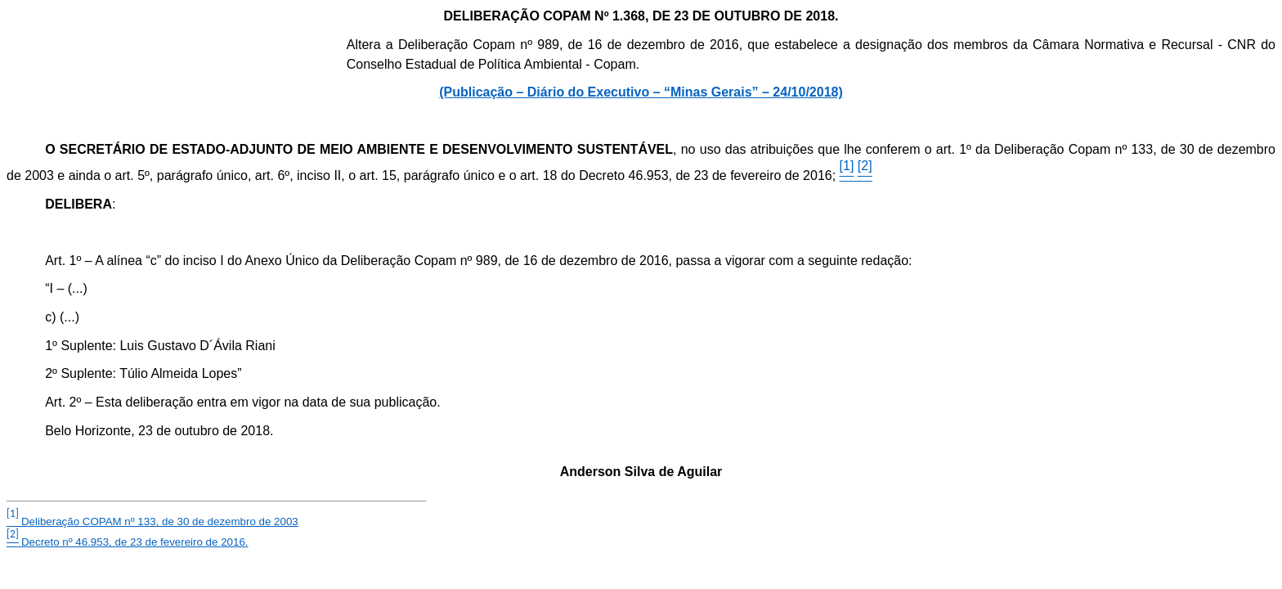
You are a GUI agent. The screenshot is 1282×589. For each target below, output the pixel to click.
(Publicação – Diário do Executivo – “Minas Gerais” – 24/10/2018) (641, 92)
